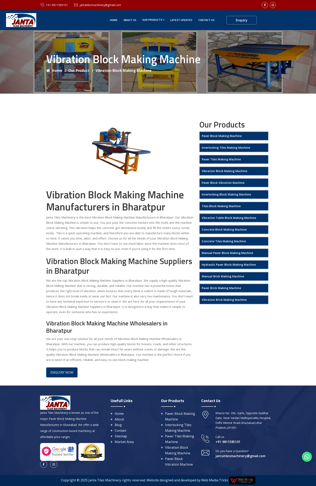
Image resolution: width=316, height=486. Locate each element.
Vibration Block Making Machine (123, 70)
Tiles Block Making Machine (221, 206)
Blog (118, 425)
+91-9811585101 (54, 5)
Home (113, 20)
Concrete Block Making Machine (224, 229)
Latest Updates (181, 20)
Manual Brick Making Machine (223, 276)
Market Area (124, 442)
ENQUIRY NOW (61, 372)
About (119, 419)
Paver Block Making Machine (222, 136)
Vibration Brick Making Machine (224, 300)
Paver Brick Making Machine (221, 288)
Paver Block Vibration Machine (223, 183)
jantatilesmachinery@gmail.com (97, 5)
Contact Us (206, 20)
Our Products (152, 20)
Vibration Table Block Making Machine (229, 218)
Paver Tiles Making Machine (221, 159)
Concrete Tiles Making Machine (224, 241)
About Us (130, 20)
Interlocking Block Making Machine (226, 194)
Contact (120, 430)
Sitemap (121, 436)
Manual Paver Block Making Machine (227, 253)
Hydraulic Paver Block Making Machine (229, 265)
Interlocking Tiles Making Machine (226, 147)
